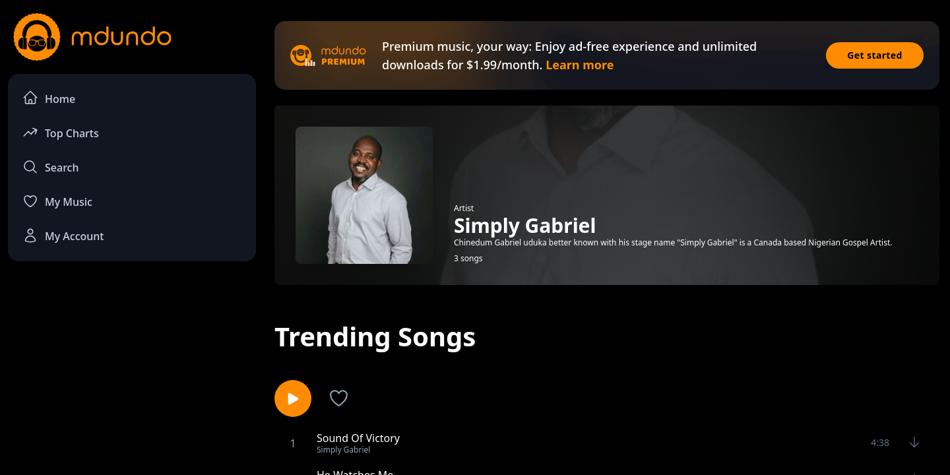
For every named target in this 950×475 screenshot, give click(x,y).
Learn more (580, 65)
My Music (57, 201)
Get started (874, 55)
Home (48, 98)
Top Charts (60, 132)
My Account (63, 235)
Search (50, 167)
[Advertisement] (132, 380)
